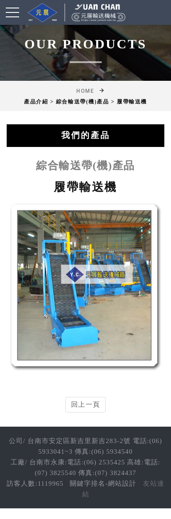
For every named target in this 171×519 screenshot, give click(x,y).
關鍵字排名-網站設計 (103, 483)
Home (85, 91)
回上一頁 (85, 404)
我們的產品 (85, 135)
